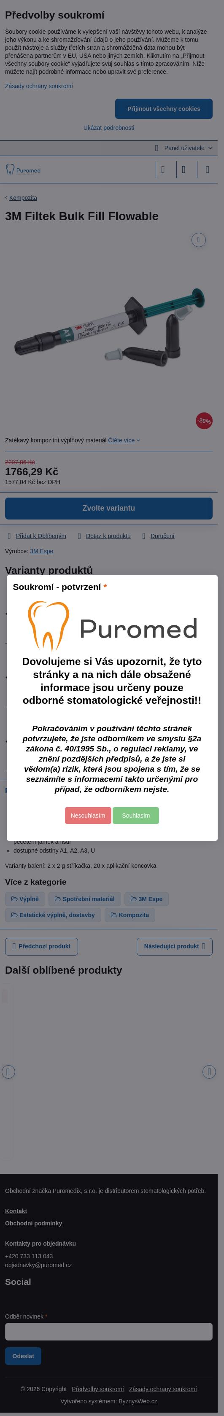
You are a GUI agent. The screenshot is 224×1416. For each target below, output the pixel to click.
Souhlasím (136, 815)
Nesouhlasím (88, 815)
